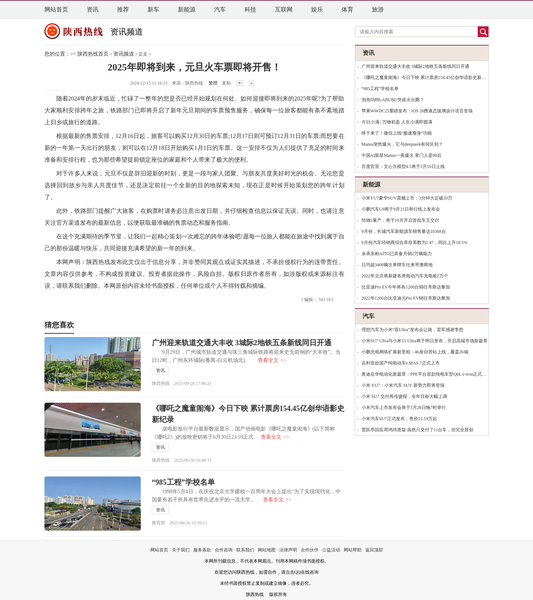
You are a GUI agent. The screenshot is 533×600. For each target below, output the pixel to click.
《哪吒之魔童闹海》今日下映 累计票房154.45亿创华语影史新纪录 (426, 77)
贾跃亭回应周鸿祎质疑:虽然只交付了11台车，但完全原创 (418, 429)
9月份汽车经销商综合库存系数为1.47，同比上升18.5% (414, 242)
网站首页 (56, 9)
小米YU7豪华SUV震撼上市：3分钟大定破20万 (407, 198)
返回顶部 (374, 550)
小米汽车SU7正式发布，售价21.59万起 (399, 418)
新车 (153, 9)
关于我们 (181, 550)
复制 (226, 83)
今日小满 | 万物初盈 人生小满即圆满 (397, 122)
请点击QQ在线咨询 (300, 572)
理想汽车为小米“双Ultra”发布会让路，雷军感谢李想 (412, 329)
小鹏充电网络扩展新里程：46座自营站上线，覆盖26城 (415, 352)
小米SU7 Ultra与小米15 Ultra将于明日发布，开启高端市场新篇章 (425, 340)
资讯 (93, 9)
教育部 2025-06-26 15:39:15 (179, 522)
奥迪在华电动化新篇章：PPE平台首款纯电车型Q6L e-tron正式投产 (426, 374)
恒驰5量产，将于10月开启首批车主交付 (400, 220)
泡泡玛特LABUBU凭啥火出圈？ (393, 99)
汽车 (220, 9)
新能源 (187, 9)
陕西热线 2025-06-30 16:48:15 (182, 460)
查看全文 (272, 360)
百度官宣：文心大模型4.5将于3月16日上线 (403, 166)
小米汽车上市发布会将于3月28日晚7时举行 (404, 407)
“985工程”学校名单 (183, 482)
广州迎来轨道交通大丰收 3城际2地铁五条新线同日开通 (242, 343)
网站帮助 (353, 550)
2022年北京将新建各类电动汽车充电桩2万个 (405, 275)
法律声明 (288, 550)
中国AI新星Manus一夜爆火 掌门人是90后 (402, 155)
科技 (250, 9)
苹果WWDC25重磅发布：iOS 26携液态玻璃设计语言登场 (417, 110)
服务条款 (202, 550)
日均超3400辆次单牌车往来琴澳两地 (397, 264)
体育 (347, 9)
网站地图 (267, 550)
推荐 (123, 9)
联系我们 (245, 550)
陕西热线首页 (93, 54)
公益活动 (331, 550)
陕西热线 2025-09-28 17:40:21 (182, 383)
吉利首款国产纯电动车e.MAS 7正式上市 (401, 363)
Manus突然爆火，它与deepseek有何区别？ (402, 144)
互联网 (284, 9)
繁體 (213, 83)
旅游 (378, 9)
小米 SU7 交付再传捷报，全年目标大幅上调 (404, 396)
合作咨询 (224, 550)
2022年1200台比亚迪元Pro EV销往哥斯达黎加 (406, 298)
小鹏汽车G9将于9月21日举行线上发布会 (401, 209)
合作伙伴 (310, 550)
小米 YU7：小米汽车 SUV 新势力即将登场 (403, 385)
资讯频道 (126, 31)
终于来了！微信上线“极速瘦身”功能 (397, 133)
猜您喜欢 (59, 325)
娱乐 (317, 9)
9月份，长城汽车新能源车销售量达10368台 (404, 231)
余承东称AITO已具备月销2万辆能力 (397, 253)
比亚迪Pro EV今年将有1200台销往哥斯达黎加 (406, 287)
